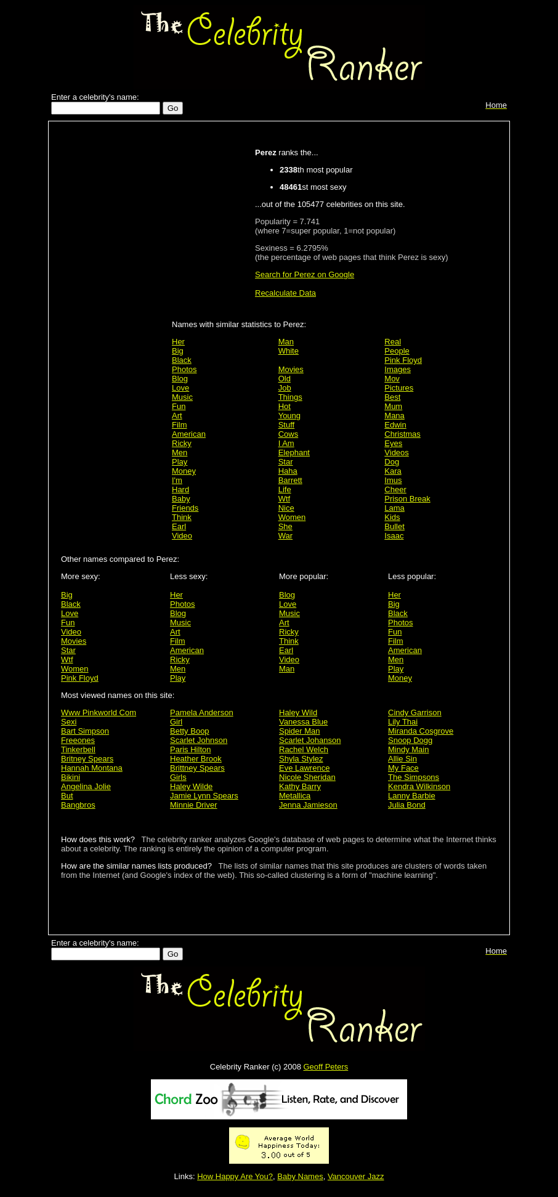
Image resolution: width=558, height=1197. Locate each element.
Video (182, 535)
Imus (393, 480)
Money (184, 471)
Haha (287, 471)
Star (285, 461)
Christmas (402, 434)
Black (182, 360)
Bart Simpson (85, 731)
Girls (178, 777)
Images (397, 369)
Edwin (395, 424)
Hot (284, 406)
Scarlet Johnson (198, 740)
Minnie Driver (193, 804)
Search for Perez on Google (304, 274)
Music (182, 397)
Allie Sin (402, 758)
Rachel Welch (303, 749)
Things (290, 397)
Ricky (182, 443)
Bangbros (78, 804)
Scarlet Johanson (310, 740)
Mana (394, 415)
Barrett (290, 480)
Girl (176, 721)
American (189, 434)
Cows (288, 434)
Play (179, 461)
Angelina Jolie (86, 786)
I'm (177, 480)
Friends (185, 508)
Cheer (395, 489)
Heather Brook (196, 758)
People (396, 350)
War (285, 535)
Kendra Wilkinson (419, 786)
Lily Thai (403, 721)
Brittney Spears (197, 768)
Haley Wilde (191, 786)
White (288, 350)
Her (178, 341)
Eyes (393, 443)
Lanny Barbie (411, 795)
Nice (286, 508)
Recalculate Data (285, 293)
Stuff (286, 424)
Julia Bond (407, 804)
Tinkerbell (78, 749)
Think (182, 517)
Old (284, 378)
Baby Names (300, 1176)
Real (392, 341)
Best (392, 397)
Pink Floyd (403, 360)
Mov (392, 378)
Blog (180, 378)
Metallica (294, 795)
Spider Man (299, 731)
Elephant (294, 452)
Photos (184, 369)
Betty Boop (189, 731)
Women (292, 517)
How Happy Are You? (235, 1176)
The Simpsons (413, 777)
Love (180, 387)
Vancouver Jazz (356, 1176)
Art (177, 415)
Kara (392, 471)
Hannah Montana (92, 768)
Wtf (284, 498)
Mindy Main (408, 749)
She (285, 526)
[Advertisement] (113, 321)
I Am (286, 443)
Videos (396, 452)
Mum (393, 406)
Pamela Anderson (201, 712)
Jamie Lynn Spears (204, 795)
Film (179, 424)
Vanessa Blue (303, 721)
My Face (403, 768)
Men (179, 452)
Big (178, 350)
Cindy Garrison (415, 712)
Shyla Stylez (301, 758)
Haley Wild (298, 712)
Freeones (78, 740)
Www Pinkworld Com (98, 712)
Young (289, 415)
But (67, 795)
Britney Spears (87, 758)
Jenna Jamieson (308, 804)
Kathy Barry (300, 786)
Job (284, 387)
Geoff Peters (325, 1066)
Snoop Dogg (410, 740)
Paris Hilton (190, 749)
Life (284, 489)
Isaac (393, 535)
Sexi (68, 721)
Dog (391, 461)
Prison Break (407, 498)
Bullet (394, 526)
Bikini (70, 777)
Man (286, 341)
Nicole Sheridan (307, 777)
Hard (180, 489)
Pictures (398, 387)
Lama (394, 508)
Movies (291, 369)
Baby (181, 498)
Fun (178, 406)
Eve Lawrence (304, 768)
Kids (392, 517)
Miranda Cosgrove (420, 731)
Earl (179, 526)
